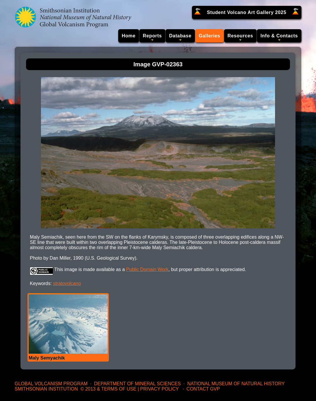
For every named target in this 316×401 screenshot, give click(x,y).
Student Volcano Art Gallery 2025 (246, 12)
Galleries (209, 35)
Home (128, 35)
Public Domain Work (147, 269)
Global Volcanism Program (51, 383)
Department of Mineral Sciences (137, 383)
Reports (152, 35)
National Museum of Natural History (236, 383)
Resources (240, 35)
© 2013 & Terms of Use (108, 388)
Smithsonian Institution (46, 388)
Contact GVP (203, 388)
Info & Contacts (279, 35)
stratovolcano (67, 283)
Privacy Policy (159, 388)
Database (180, 35)
